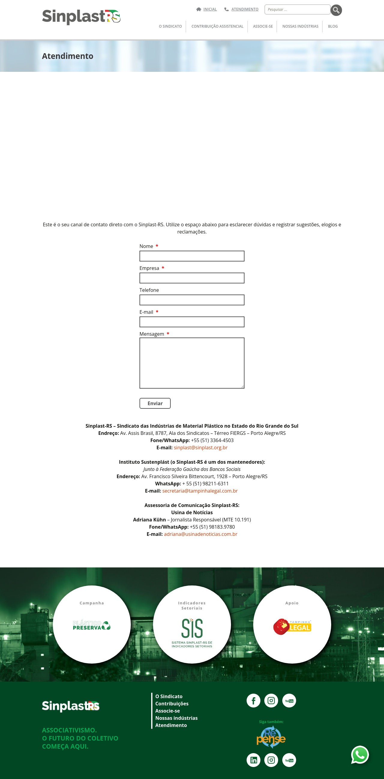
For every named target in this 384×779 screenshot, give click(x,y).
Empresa (152, 268)
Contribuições (172, 703)
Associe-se (263, 26)
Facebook (253, 700)
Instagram (271, 700)
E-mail (149, 312)
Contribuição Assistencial (217, 26)
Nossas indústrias (301, 26)
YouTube (289, 700)
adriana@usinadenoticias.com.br (200, 534)
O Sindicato (170, 26)
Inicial (210, 9)
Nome (149, 246)
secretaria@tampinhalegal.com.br (200, 490)
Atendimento (245, 9)
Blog (333, 26)
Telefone (149, 290)
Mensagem (154, 334)
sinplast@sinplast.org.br (200, 447)
